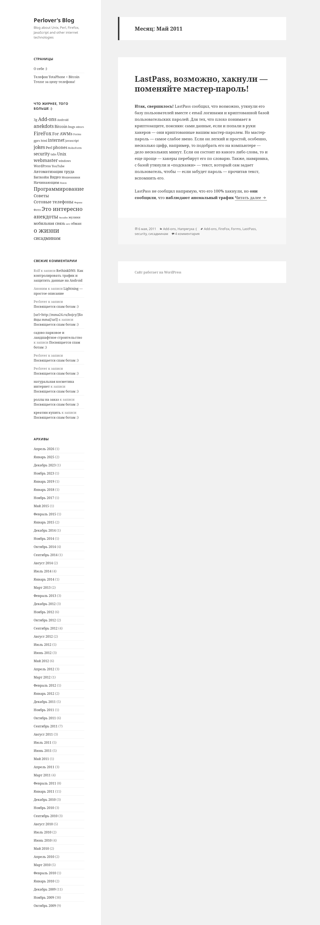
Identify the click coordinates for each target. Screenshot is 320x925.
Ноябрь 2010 (44, 808)
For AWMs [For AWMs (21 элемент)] (62, 133)
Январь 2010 (44, 881)
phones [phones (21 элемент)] (60, 147)
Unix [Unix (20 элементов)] (61, 154)
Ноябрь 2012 (44, 612)
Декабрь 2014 (45, 530)
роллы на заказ (46, 399)
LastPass (249, 229)
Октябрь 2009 (45, 905)
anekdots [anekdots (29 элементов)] (44, 126)
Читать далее (251, 197)
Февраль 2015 (45, 514)
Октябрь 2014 (45, 546)
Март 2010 (42, 865)
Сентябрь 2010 (46, 816)
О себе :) (40, 68)
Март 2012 (42, 677)
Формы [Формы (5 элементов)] (78, 202)
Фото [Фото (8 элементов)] (37, 210)
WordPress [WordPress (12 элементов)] (42, 166)
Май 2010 (41, 848)
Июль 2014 (42, 571)
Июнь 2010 (43, 840)
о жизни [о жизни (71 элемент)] (46, 230)
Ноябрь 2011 (44, 710)
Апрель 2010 (44, 856)
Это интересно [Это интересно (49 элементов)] (62, 208)
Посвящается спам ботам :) (56, 306)
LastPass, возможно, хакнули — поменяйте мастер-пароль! (201, 83)
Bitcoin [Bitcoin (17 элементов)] (60, 126)
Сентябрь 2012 (46, 628)
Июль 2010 (42, 832)
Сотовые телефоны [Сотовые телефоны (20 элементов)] (53, 202)
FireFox (223, 229)
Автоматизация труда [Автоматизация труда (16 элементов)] (54, 171)
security (141, 233)
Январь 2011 (44, 791)
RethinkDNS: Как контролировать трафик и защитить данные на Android (58, 275)
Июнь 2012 (43, 653)
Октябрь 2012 (45, 620)
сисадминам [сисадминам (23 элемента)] (47, 238)
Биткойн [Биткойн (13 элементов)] (41, 177)
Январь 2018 (44, 489)
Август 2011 (43, 734)
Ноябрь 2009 (44, 897)
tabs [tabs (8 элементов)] (53, 154)
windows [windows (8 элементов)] (65, 161)
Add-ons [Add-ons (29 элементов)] (47, 119)
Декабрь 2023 (45, 465)
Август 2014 (43, 563)
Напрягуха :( (187, 229)
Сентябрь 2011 (46, 726)
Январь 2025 (44, 457)
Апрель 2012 (44, 669)
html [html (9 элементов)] (44, 141)
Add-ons (169, 229)
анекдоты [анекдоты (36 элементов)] (46, 216)
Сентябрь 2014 (46, 555)
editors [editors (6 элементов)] (80, 126)
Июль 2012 (42, 644)
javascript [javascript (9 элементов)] (72, 141)
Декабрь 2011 (45, 701)
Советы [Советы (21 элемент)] (41, 195)
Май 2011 (41, 759)
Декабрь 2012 (45, 604)
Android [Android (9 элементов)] (63, 120)
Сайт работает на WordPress (158, 272)
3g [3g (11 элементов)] (35, 119)
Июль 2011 (42, 742)
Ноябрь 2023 (44, 473)
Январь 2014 (44, 579)
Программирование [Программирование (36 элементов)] (59, 188)
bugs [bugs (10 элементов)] (71, 127)
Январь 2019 (44, 481)
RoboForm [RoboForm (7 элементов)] (75, 148)
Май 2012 (41, 661)
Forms (236, 229)
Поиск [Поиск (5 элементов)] (63, 182)
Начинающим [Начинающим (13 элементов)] (46, 182)
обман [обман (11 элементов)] (76, 223)
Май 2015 (41, 506)
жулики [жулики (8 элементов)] (74, 217)
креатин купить (47, 412)
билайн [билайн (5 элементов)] (63, 217)
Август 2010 (43, 824)
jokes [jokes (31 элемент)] (39, 147)
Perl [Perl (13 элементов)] (49, 147)
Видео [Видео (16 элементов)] (55, 176)
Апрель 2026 (44, 449)
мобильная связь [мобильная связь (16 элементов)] (49, 223)
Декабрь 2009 (45, 889)
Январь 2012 (44, 693)
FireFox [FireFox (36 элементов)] (42, 133)
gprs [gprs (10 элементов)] (37, 140)
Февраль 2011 (45, 783)
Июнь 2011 (43, 750)
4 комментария (187, 233)
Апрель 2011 (44, 767)
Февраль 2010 (45, 873)
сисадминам (158, 233)
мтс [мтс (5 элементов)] (68, 223)
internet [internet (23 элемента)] (56, 140)
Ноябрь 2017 (44, 498)
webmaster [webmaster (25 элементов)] (46, 160)
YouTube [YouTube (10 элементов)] (58, 166)
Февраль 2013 (45, 595)
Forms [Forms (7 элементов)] (77, 134)
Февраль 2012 (45, 685)
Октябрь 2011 (45, 718)
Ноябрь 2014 (44, 538)
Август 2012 (43, 636)
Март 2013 (42, 587)
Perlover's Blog (54, 20)
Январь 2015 (44, 522)
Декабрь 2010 (45, 799)
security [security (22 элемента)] (42, 154)
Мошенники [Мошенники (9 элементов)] (71, 177)
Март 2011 (42, 775)
